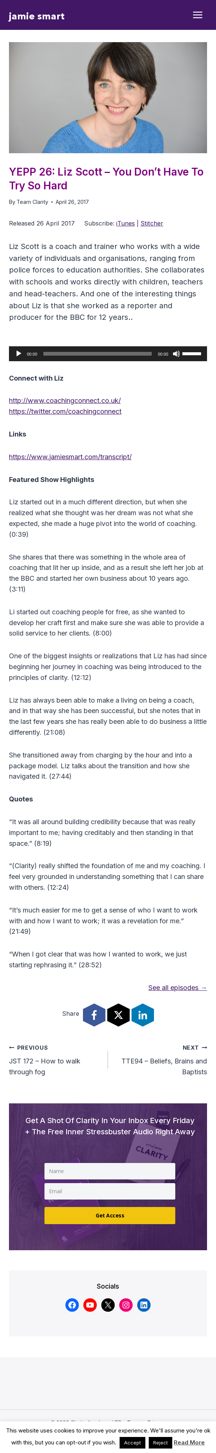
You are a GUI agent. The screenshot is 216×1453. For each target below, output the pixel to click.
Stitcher (152, 223)
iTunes (125, 223)
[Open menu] (198, 15)
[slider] (97, 354)
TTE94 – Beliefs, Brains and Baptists (161, 1059)
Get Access (110, 1215)
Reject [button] (160, 1443)
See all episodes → (177, 988)
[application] (108, 353)
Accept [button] (132, 1443)
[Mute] (176, 353)
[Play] (18, 353)
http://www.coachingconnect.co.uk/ (65, 400)
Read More (189, 1442)
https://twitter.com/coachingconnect (65, 411)
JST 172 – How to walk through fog (55, 1059)
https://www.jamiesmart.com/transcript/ (70, 457)
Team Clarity (32, 202)
